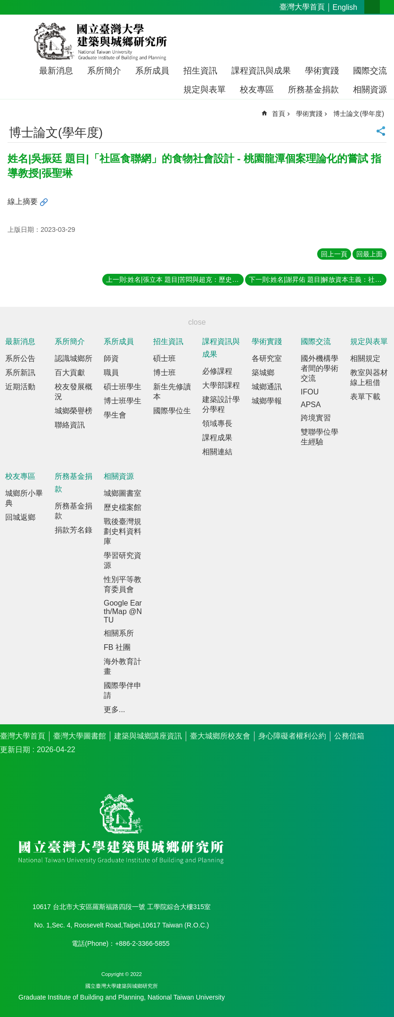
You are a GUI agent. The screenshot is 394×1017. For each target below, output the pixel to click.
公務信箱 (349, 736)
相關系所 (119, 633)
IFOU (310, 392)
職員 (111, 373)
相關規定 (365, 358)
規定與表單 (204, 89)
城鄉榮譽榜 (73, 411)
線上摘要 (23, 201)
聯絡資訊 (70, 425)
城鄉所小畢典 (24, 498)
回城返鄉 (20, 517)
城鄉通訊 (267, 387)
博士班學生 (122, 401)
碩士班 (164, 358)
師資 (111, 358)
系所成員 (152, 70)
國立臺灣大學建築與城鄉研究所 (102, 41)
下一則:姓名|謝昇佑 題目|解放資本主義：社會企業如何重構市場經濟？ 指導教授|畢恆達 (317, 279)
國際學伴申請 (122, 690)
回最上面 (369, 254)
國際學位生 (172, 411)
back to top (371, 994)
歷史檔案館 (122, 507)
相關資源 (370, 89)
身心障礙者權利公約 (292, 736)
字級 (372, 7)
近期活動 (20, 387)
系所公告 (20, 358)
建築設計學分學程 (221, 404)
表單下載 (365, 397)
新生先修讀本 (172, 392)
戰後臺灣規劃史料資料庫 (122, 531)
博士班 (164, 373)
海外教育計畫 (122, 666)
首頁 (278, 113)
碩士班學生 (122, 387)
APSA (311, 405)
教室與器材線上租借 (369, 377)
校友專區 (257, 89)
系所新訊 (20, 373)
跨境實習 (316, 418)
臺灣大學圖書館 (79, 736)
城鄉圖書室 (122, 493)
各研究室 (267, 358)
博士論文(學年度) (358, 113)
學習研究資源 (122, 560)
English (345, 7)
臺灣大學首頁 (302, 7)
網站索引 (387, 7)
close (196, 322)
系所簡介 (104, 70)
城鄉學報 (267, 401)
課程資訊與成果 (261, 70)
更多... (114, 709)
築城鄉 (263, 373)
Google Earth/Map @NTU (123, 611)
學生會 (115, 415)
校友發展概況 (73, 392)
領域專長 (217, 423)
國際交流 (370, 70)
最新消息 (56, 70)
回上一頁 (334, 254)
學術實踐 (322, 70)
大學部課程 (221, 385)
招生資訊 (200, 70)
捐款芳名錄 (73, 530)
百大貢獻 (70, 373)
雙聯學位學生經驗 (319, 437)
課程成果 (217, 438)
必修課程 (217, 371)
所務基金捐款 (313, 89)
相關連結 (217, 452)
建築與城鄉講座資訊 (148, 736)
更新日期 (15, 750)
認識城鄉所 (73, 358)
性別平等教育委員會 (122, 584)
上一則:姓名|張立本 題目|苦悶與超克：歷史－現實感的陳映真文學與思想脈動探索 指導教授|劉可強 (175, 279)
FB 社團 (117, 647)
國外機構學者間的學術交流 (319, 368)
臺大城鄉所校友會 (220, 736)
